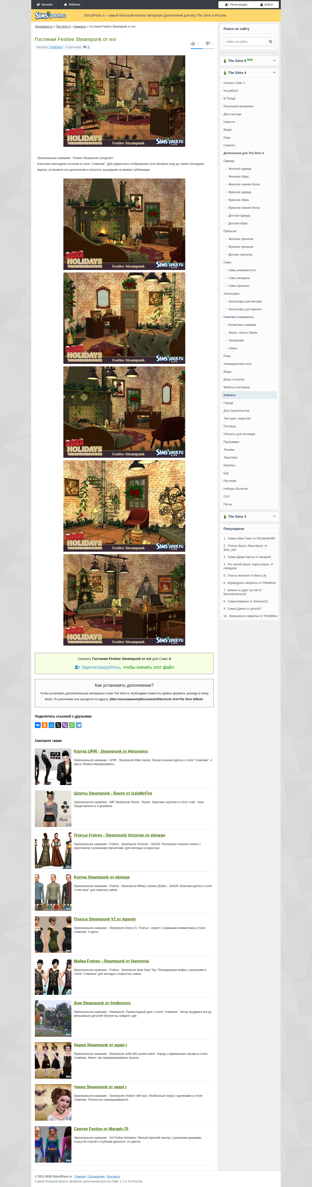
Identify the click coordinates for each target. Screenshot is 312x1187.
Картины (229, 465)
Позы (227, 356)
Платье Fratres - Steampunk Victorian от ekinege (119, 835)
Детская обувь (238, 223)
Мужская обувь (238, 200)
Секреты (229, 145)
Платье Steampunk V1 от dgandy (105, 919)
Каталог (45, 4)
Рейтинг (72, 4)
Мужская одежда (239, 192)
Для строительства (236, 410)
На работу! (231, 90)
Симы (227, 262)
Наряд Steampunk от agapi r (100, 1045)
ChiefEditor (55, 47)
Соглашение (96, 1176)
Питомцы (230, 426)
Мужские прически (241, 247)
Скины (232, 348)
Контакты (113, 1176)
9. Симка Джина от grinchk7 (243, 608)
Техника (229, 449)
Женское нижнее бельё (244, 184)
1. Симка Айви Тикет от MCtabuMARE (249, 538)
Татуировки (236, 340)
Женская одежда (239, 168)
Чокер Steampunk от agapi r (100, 1087)
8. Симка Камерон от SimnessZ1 (246, 601)
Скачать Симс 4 (234, 83)
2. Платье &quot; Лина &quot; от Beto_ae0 (245, 547)
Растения (230, 481)
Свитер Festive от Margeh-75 (101, 1129)
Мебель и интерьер (237, 387)
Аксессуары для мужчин (244, 309)
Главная (80, 1176)
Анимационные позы (238, 364)
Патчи (228, 504)
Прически (230, 231)
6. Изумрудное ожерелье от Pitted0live (250, 583)
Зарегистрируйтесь (97, 667)
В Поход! (229, 98)
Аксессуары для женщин (245, 301)
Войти (266, 4)
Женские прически (241, 239)
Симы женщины (239, 278)
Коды (227, 137)
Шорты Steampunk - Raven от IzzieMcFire (113, 793)
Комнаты (229, 395)
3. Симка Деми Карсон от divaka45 (247, 557)
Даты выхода (232, 114)
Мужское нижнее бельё (244, 207)
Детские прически (240, 254)
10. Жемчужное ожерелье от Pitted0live (250, 616)
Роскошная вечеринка (239, 106)
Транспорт (231, 457)
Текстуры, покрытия (237, 418)
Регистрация (236, 4)
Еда (226, 473)
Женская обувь (238, 176)
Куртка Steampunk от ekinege (102, 877)
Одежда (229, 161)
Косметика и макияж (242, 325)
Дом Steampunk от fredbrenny (102, 1003)
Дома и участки (234, 379)
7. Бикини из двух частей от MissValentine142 (243, 592)
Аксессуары (232, 293)
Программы (231, 442)
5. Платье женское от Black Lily (245, 575)
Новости (229, 122)
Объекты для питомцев (239, 434)
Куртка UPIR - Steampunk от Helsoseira (111, 751)
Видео (228, 129)
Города (228, 403)
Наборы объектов (236, 488)
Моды (227, 371)
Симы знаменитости (242, 270)
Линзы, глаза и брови (242, 332)
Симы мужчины (238, 286)
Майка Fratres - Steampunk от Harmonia (111, 961)
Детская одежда (239, 215)
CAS (227, 496)
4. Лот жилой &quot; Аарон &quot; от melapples (248, 566)
